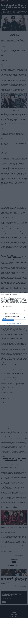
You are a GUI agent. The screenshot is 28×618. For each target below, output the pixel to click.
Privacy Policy (19, 323)
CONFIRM (8, 320)
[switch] (24, 308)
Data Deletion (9, 323)
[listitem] (14, 306)
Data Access (14, 323)
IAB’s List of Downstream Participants (6, 303)
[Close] (26, 295)
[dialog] (14, 309)
